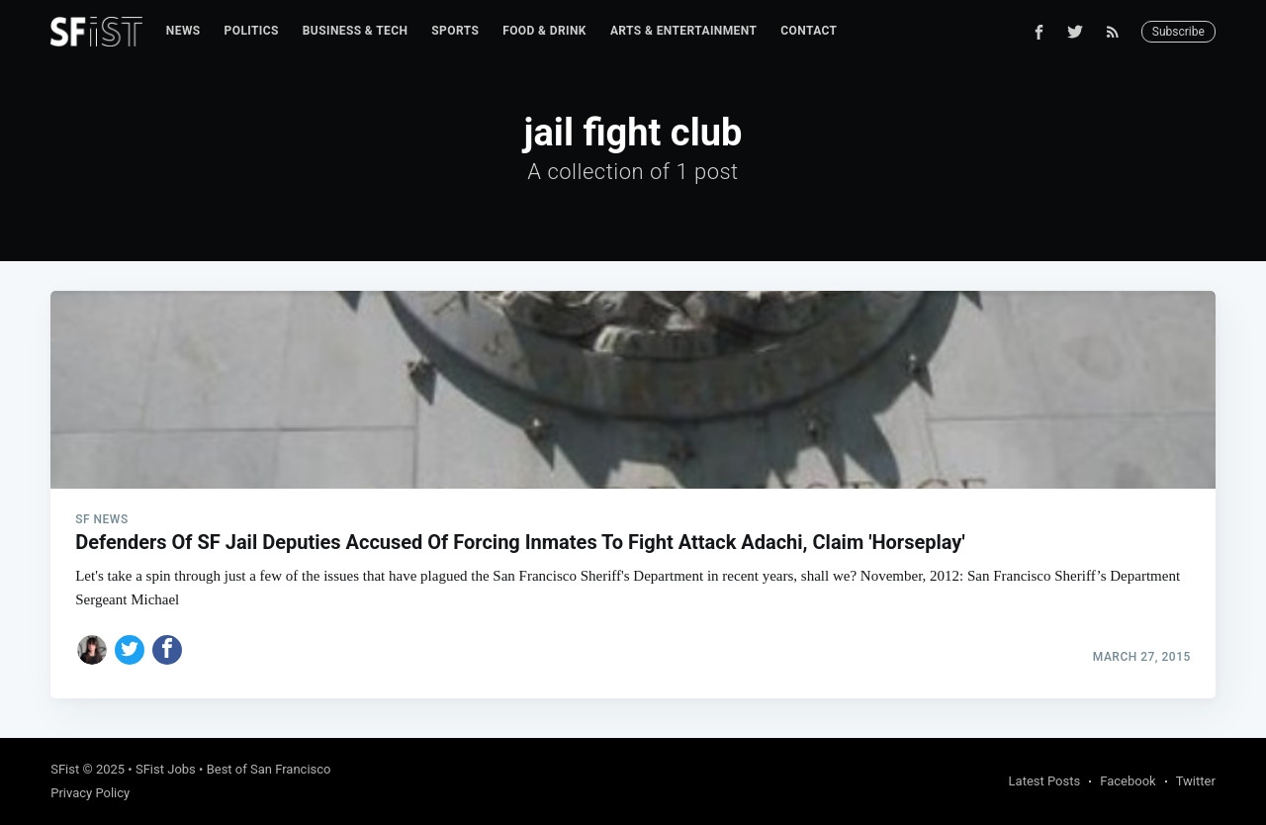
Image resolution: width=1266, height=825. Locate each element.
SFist (64, 769)
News (183, 31)
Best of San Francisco (269, 769)
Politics (252, 31)
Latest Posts (1045, 781)
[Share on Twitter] (129, 650)
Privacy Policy (90, 792)
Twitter (1196, 781)
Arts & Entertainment (683, 31)
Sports (455, 31)
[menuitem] (183, 31)
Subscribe (1178, 32)
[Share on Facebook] (167, 650)
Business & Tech (355, 31)
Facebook (1127, 781)
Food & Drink (544, 31)
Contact (808, 31)
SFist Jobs (166, 769)
